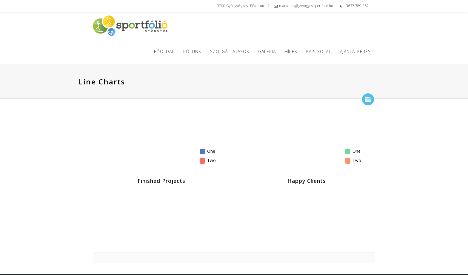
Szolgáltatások (231, 51)
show (368, 99)
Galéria (269, 51)
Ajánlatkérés (357, 51)
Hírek (293, 51)
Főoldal (166, 51)
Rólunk (194, 51)
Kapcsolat (320, 51)
